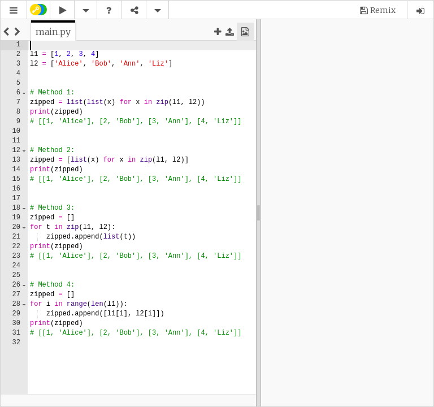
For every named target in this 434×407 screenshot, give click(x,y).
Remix (383, 10)
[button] (14, 10)
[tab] (53, 31)
